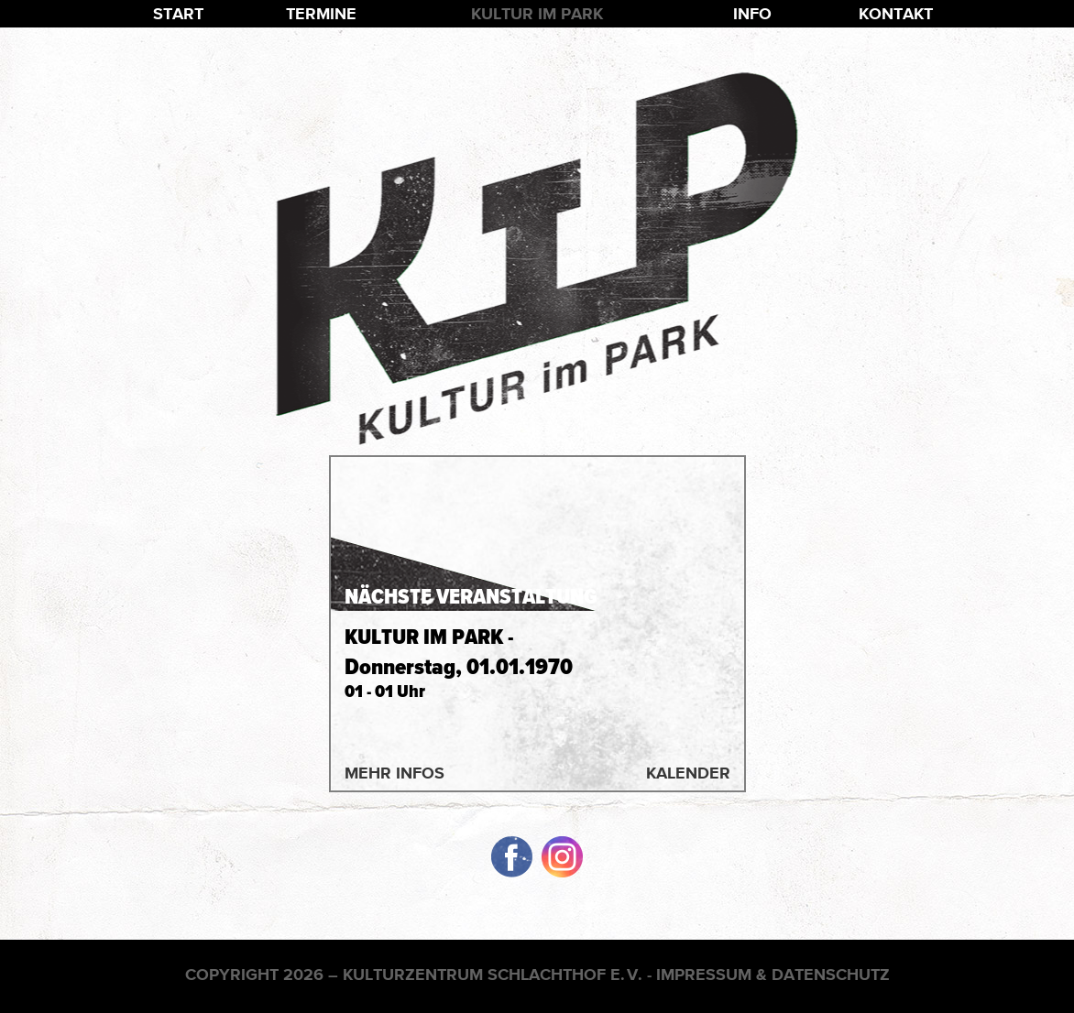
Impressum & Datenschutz (773, 974)
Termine (321, 13)
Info (752, 13)
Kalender (688, 772)
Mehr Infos (394, 772)
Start (178, 13)
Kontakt (896, 13)
